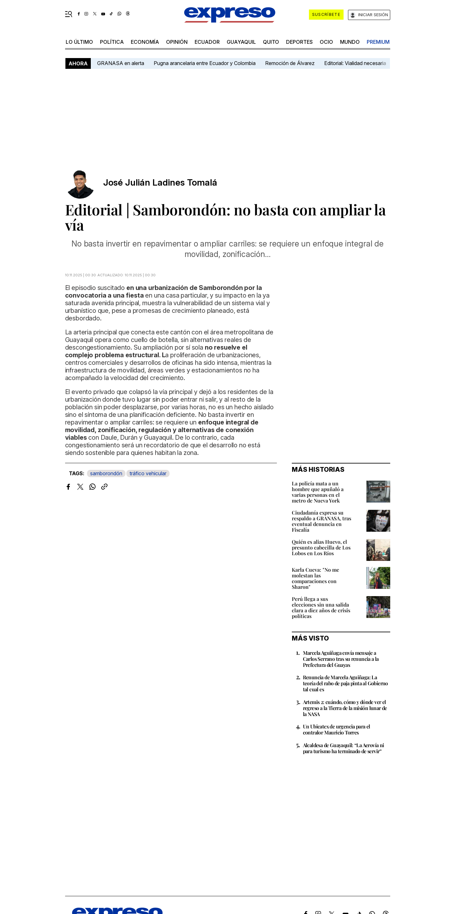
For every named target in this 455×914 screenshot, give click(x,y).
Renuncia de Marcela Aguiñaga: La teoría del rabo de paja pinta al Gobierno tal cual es (345, 683)
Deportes (299, 42)
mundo (350, 42)
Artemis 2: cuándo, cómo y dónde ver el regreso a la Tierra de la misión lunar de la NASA (345, 708)
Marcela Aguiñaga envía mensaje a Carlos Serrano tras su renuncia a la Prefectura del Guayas (341, 658)
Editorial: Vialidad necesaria (355, 63)
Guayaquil (241, 42)
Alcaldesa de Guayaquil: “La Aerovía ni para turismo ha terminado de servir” (343, 748)
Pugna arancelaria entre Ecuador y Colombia (205, 63)
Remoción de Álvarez (290, 63)
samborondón (106, 473)
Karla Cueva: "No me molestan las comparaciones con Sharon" (315, 578)
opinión (177, 42)
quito (271, 42)
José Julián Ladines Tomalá (160, 182)
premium (378, 42)
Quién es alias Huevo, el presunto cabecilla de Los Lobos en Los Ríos (321, 547)
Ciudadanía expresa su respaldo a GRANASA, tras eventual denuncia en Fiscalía (321, 521)
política (112, 42)
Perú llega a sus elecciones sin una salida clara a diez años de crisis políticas (321, 607)
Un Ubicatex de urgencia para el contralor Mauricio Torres (336, 729)
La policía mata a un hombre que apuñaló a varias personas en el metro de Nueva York (318, 492)
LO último (79, 42)
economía (145, 42)
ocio (326, 42)
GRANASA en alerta (120, 63)
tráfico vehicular (148, 473)
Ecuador (207, 42)
